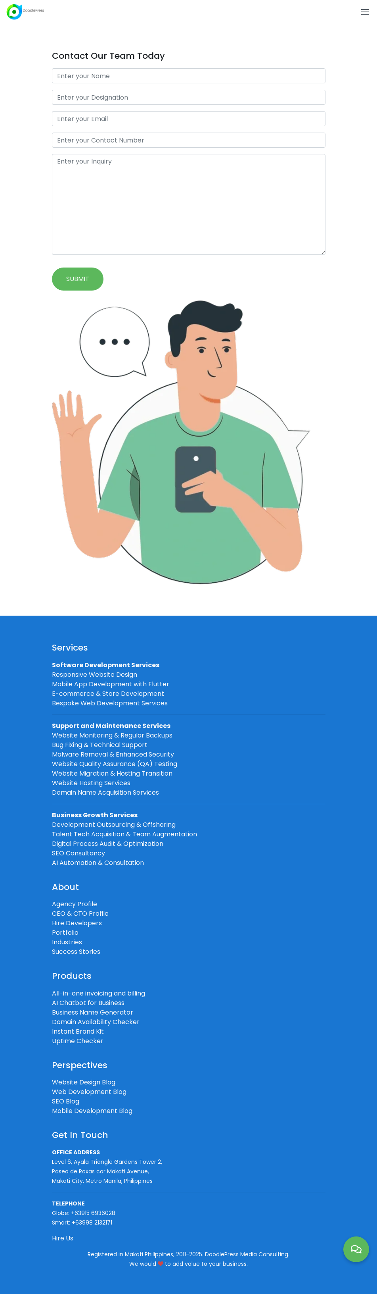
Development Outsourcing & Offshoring (114, 824)
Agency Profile (74, 904)
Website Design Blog (83, 1082)
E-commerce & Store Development (108, 693)
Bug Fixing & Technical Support (99, 744)
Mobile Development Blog (92, 1110)
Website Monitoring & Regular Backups (112, 735)
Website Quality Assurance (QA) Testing (114, 763)
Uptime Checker (77, 1041)
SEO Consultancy (78, 853)
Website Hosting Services (91, 783)
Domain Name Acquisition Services (105, 792)
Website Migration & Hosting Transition (112, 773)
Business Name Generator (92, 1012)
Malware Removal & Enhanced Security (113, 754)
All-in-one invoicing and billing (98, 993)
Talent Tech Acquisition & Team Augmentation (124, 834)
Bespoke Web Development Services (110, 703)
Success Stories (76, 951)
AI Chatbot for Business (88, 1002)
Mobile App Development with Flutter (110, 684)
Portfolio (65, 932)
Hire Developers (77, 923)
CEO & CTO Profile (80, 913)
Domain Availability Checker (96, 1021)
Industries (67, 942)
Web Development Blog (89, 1091)
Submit (77, 278)
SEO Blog (65, 1101)
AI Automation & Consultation (98, 862)
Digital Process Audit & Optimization (107, 843)
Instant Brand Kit (78, 1031)
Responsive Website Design (94, 674)
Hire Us (62, 1238)
